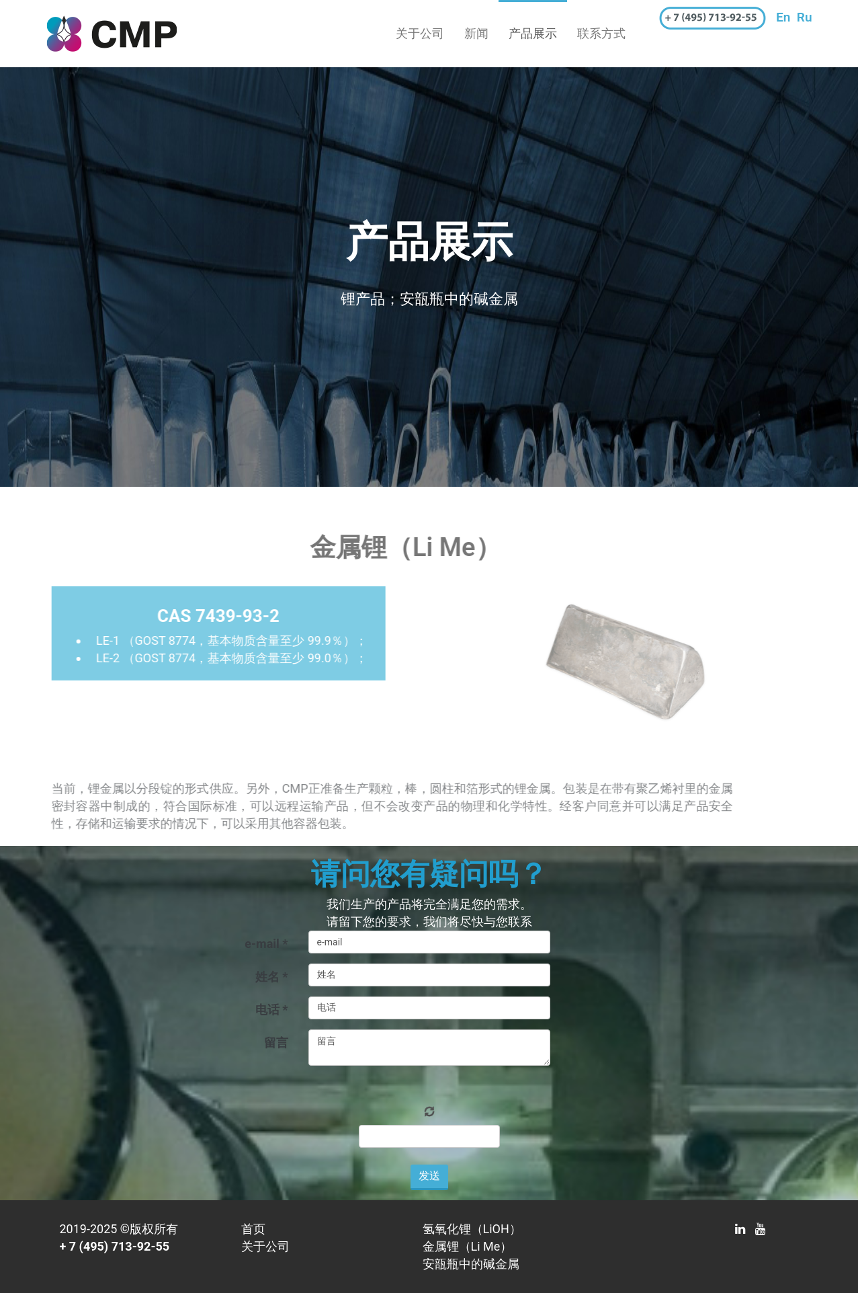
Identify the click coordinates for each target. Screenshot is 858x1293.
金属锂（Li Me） (468, 1246)
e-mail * (266, 944)
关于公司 (420, 33)
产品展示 (533, 33)
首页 (253, 1229)
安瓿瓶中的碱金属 (471, 1264)
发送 (429, 1175)
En (783, 17)
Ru (804, 17)
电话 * (271, 1010)
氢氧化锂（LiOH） (472, 1229)
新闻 (476, 33)
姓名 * (271, 977)
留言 (276, 1042)
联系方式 (601, 33)
